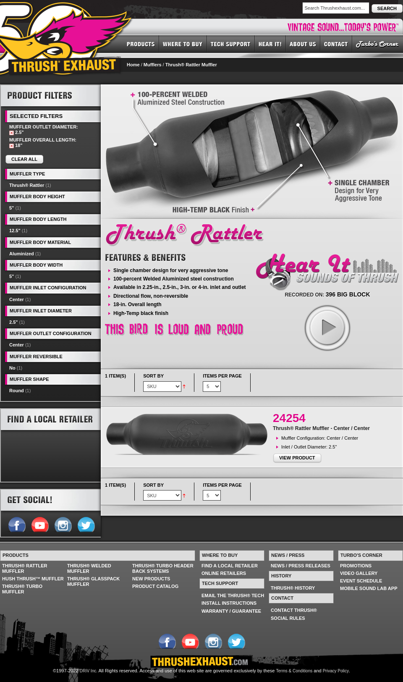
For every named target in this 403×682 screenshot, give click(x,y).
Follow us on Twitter (85, 523)
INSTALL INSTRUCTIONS (229, 603)
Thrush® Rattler (26, 185)
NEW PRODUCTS (151, 578)
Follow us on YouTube (39, 523)
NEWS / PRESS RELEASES (300, 565)
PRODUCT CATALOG (155, 586)
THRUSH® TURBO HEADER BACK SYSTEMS (163, 568)
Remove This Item (11, 133)
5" (11, 207)
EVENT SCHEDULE (361, 580)
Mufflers (153, 64)
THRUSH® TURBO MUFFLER (22, 589)
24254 (289, 418)
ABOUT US (303, 43)
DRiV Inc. (88, 671)
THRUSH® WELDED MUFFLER (89, 568)
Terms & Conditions (294, 671)
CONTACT (336, 43)
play (327, 327)
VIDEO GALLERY (358, 573)
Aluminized (21, 253)
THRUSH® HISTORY (293, 587)
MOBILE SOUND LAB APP (369, 588)
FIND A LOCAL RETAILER (230, 565)
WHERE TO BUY (183, 43)
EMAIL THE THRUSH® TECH (233, 595)
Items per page (222, 375)
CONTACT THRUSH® (294, 610)
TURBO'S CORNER (377, 43)
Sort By (153, 375)
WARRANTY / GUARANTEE (231, 611)
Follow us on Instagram (62, 523)
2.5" (13, 322)
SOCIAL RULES (288, 618)
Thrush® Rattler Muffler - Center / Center (321, 428)
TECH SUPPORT (231, 43)
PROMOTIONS (356, 565)
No (12, 367)
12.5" (15, 230)
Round (16, 390)
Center (16, 299)
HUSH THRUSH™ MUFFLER (33, 578)
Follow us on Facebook (16, 523)
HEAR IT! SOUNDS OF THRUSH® (270, 43)
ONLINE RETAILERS (224, 573)
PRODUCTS (141, 43)
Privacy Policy (336, 671)
